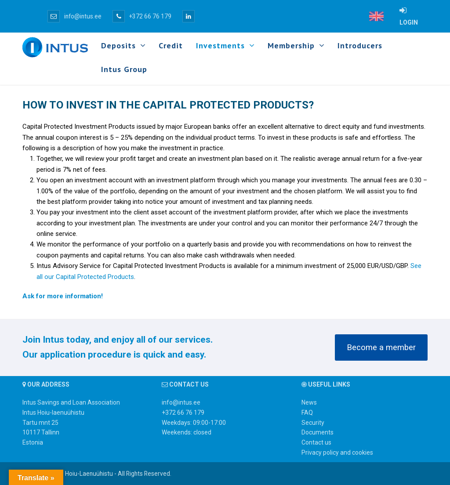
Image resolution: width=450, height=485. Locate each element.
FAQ (307, 412)
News (309, 402)
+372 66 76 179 (141, 16)
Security (312, 422)
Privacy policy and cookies (337, 452)
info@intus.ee (74, 16)
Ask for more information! (62, 296)
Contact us (316, 442)
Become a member (381, 347)
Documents (317, 432)
